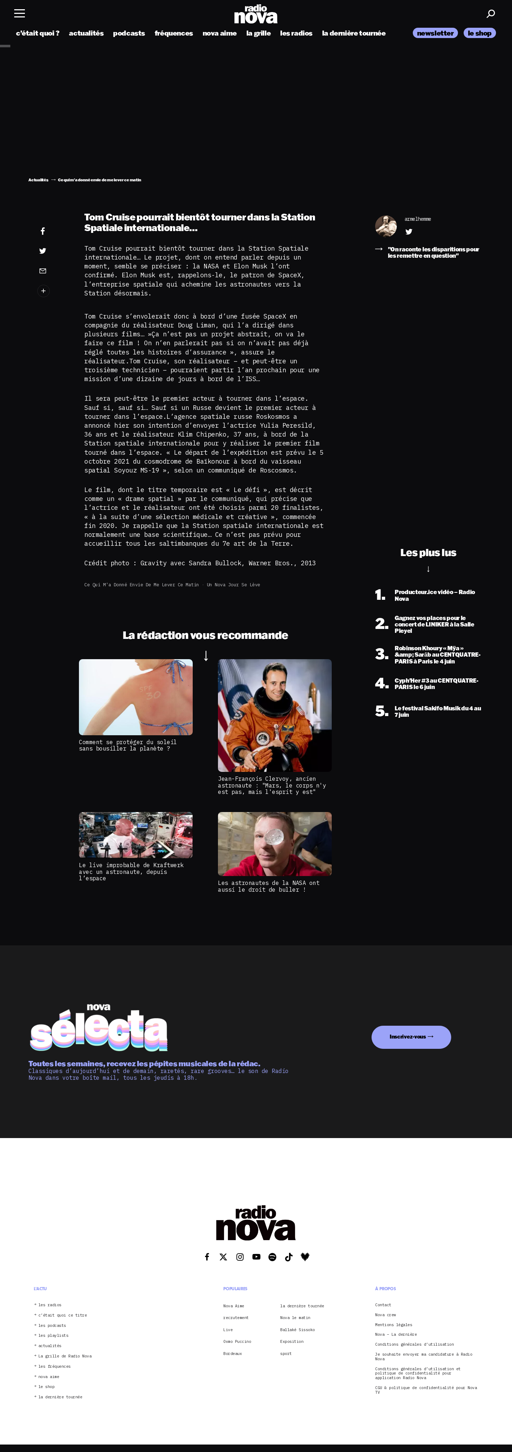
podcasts (129, 32)
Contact (383, 1305)
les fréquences (54, 1366)
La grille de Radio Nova (65, 1356)
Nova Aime (233, 1305)
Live (228, 1329)
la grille (258, 32)
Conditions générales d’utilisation (414, 1344)
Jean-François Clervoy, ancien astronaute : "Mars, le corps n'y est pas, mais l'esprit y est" (272, 785)
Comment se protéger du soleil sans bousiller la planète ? (128, 745)
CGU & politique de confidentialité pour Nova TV (426, 1390)
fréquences (174, 32)
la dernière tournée (354, 32)
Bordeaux (232, 1353)
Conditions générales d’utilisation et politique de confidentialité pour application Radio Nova (418, 1373)
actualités (86, 32)
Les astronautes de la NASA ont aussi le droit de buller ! (268, 886)
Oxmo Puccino (237, 1341)
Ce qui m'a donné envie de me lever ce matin (141, 585)
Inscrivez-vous (408, 1036)
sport (286, 1353)
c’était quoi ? (38, 32)
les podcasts (52, 1325)
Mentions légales (393, 1325)
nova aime (220, 32)
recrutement (236, 1317)
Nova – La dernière (396, 1334)
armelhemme (418, 219)
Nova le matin (295, 1317)
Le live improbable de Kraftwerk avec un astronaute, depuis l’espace (131, 871)
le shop (480, 32)
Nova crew (385, 1315)
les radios (296, 32)
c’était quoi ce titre (62, 1315)
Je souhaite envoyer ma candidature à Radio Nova (423, 1356)
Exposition (291, 1341)
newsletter (435, 32)
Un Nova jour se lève (233, 585)
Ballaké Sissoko (297, 1329)
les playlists (53, 1335)
